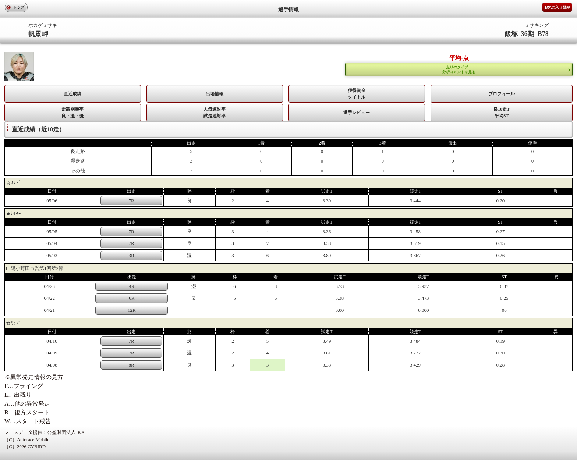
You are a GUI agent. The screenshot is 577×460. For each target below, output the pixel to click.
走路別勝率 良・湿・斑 (72, 112)
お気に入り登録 (557, 7)
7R (131, 200)
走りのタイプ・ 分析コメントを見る (458, 69)
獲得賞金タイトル (356, 94)
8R (131, 365)
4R (131, 286)
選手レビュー (356, 112)
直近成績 (72, 93)
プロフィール (501, 93)
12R (132, 310)
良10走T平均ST (501, 112)
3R (131, 255)
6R (131, 298)
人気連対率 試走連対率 (214, 112)
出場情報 (214, 93)
